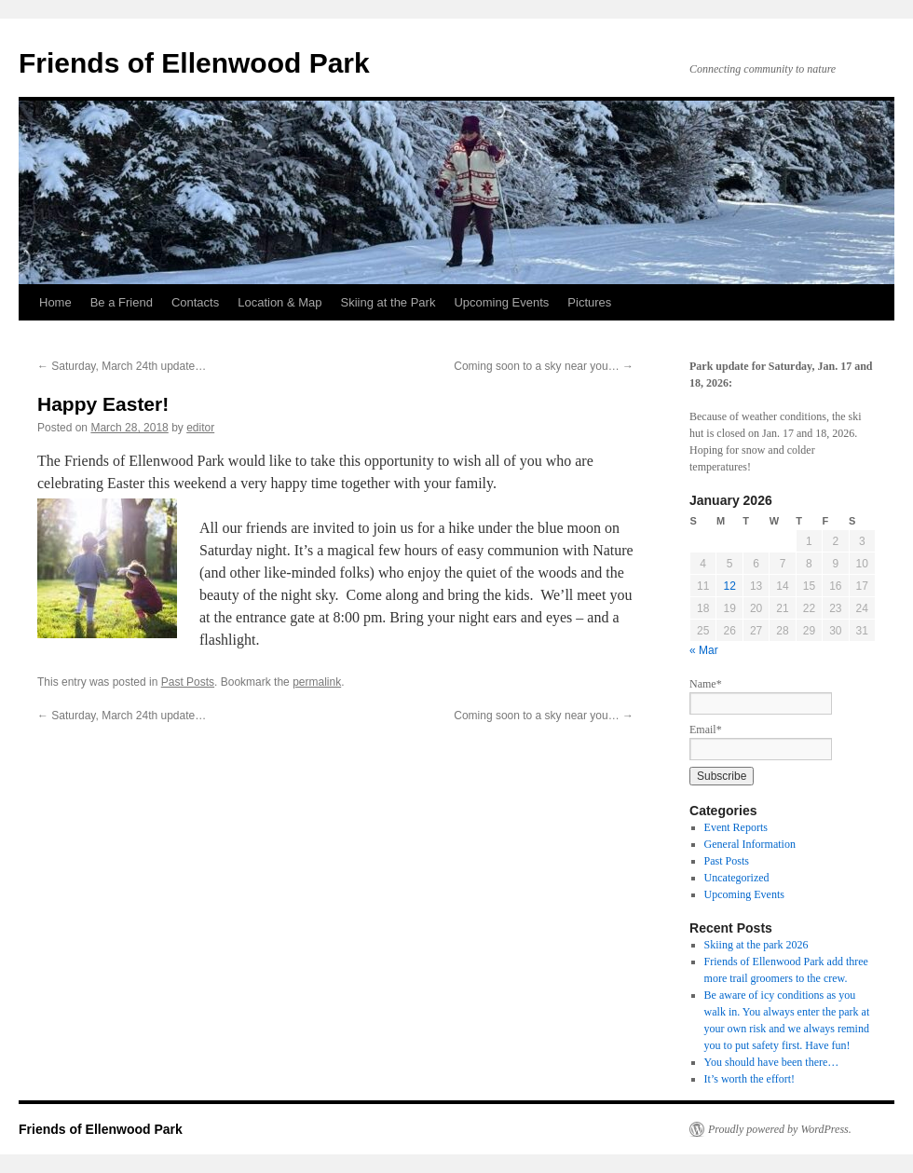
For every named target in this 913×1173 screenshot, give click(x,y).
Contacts (195, 302)
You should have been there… (771, 1062)
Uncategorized (737, 877)
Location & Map (279, 302)
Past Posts (187, 682)
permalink (317, 682)
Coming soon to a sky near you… (544, 366)
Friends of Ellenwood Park (194, 63)
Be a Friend (121, 302)
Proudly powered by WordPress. (780, 1129)
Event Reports (736, 827)
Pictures (589, 302)
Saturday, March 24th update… (121, 366)
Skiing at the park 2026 (756, 944)
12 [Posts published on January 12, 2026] (729, 586)
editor (200, 427)
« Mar (703, 650)
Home (55, 302)
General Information (750, 844)
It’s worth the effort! (749, 1078)
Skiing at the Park (388, 302)
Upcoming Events (501, 302)
